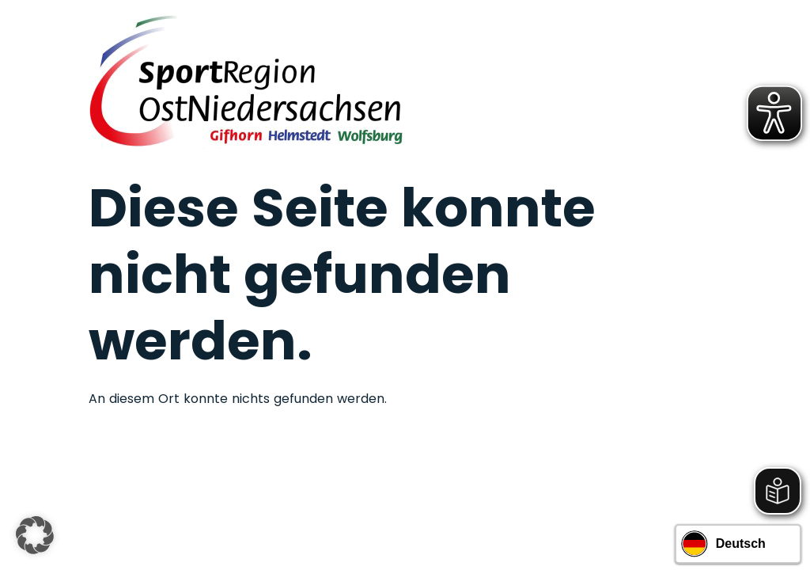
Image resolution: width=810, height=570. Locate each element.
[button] (35, 535)
